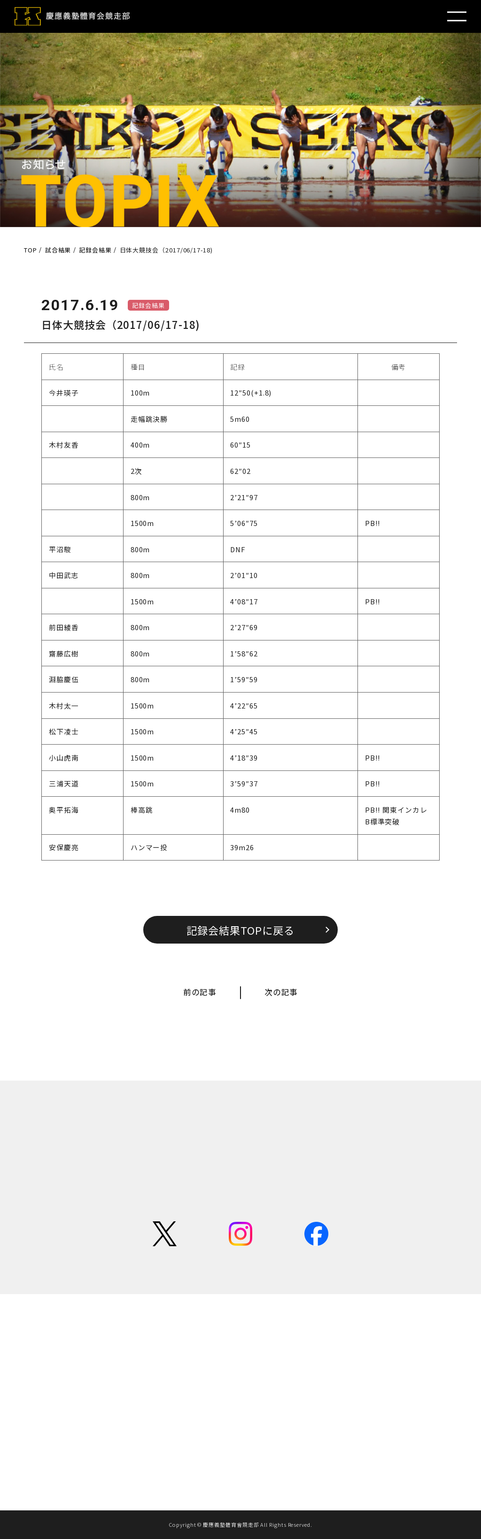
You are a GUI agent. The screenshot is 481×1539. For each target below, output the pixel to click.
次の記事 (281, 992)
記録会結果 (148, 305)
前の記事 (200, 992)
